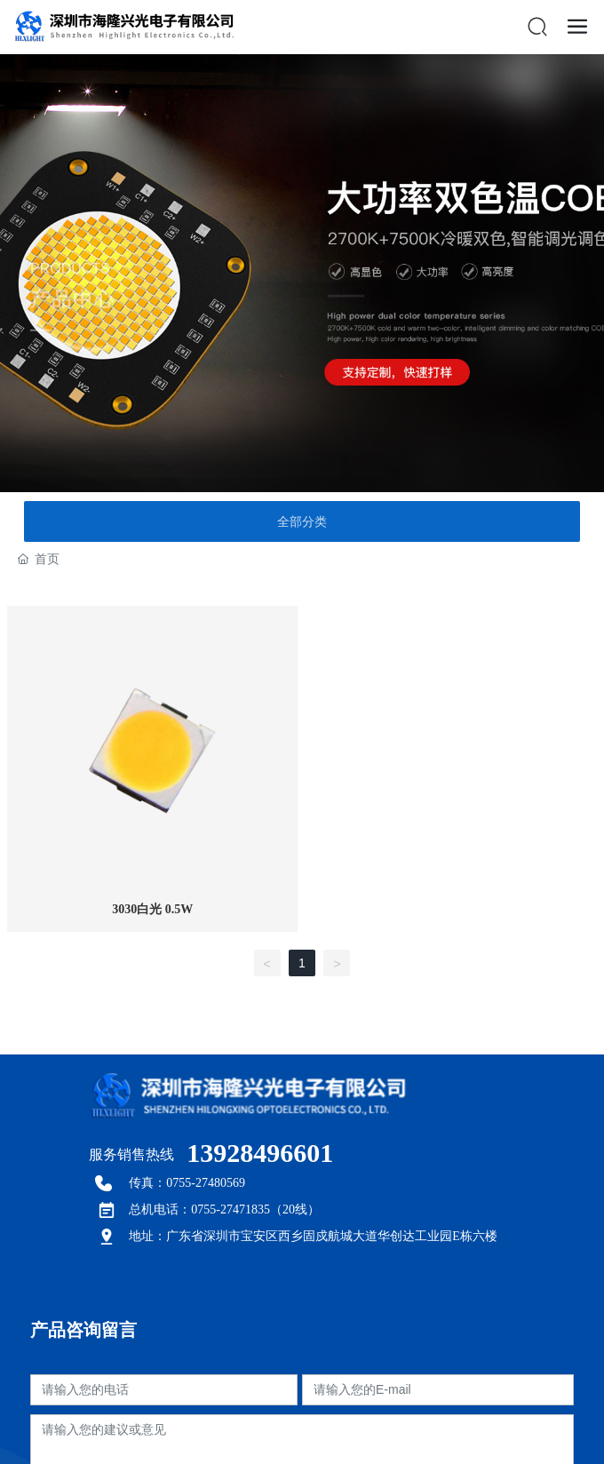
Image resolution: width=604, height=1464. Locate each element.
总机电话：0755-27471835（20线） (224, 1209)
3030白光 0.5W (152, 909)
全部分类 (302, 521)
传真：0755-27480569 (187, 1183)
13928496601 (260, 1152)
